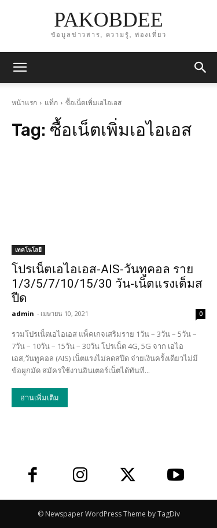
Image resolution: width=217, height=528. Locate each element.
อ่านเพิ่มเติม (39, 397)
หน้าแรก (24, 102)
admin (23, 313)
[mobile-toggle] (19, 67)
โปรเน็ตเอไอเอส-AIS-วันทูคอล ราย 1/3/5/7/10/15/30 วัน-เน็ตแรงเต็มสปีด (107, 283)
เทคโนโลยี (28, 250)
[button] (201, 67)
